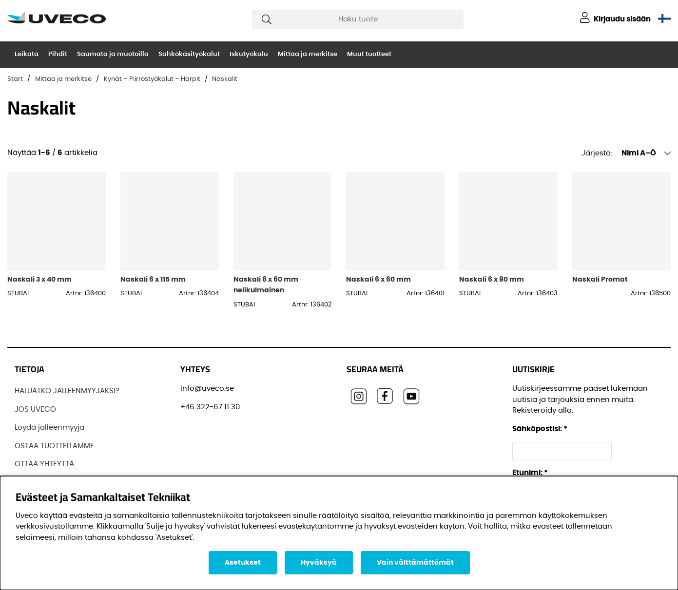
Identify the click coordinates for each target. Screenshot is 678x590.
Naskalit (224, 79)
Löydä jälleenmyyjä (49, 427)
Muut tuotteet (369, 54)
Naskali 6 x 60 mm (378, 279)
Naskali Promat (600, 279)
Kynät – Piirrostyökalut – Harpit (152, 79)
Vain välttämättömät (415, 562)
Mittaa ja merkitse (307, 54)
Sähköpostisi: (539, 429)
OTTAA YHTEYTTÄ (44, 464)
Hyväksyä (319, 562)
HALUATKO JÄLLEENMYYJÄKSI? (67, 391)
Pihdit (57, 54)
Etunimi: (530, 472)
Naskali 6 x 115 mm (153, 279)
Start (15, 79)
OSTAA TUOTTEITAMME (54, 446)
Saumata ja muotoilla (113, 54)
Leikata (27, 54)
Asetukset (243, 562)
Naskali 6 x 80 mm (491, 279)
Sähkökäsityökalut (189, 54)
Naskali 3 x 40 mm (39, 279)
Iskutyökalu (249, 54)
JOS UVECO (35, 409)
